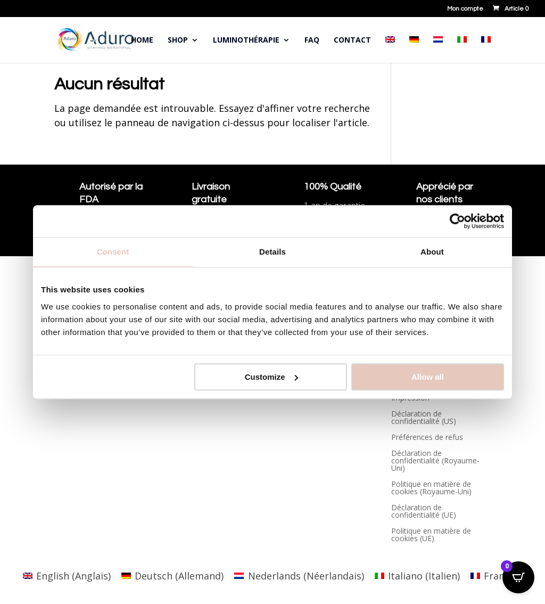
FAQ (311, 40)
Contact (352, 40)
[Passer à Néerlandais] (438, 49)
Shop (178, 40)
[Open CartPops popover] (518, 577)
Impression (410, 398)
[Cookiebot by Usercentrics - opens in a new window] (457, 221)
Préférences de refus (427, 438)
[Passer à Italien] (462, 49)
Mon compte (465, 9)
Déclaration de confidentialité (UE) (423, 512)
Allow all (427, 376)
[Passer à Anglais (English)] (67, 575)
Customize (271, 376)
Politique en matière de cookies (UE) (431, 535)
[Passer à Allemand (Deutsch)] (172, 575)
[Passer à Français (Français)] (496, 575)
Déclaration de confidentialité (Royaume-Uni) (435, 461)
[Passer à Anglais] (390, 49)
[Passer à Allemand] (414, 49)
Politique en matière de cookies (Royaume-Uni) (431, 488)
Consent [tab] (113, 251)
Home (142, 40)
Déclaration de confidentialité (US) (423, 418)
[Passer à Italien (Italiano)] (417, 575)
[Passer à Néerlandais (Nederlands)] (299, 575)
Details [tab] (272, 251)
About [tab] (432, 251)
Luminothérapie (246, 40)
